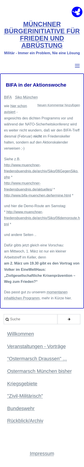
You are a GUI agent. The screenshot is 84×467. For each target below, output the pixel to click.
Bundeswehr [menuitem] (20, 408)
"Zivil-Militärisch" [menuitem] (25, 396)
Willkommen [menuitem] (20, 334)
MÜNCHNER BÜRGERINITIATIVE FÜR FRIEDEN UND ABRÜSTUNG (42, 35)
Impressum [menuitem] (42, 453)
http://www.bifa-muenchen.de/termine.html (37, 195)
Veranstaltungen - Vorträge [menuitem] (36, 346)
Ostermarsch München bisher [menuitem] (39, 371)
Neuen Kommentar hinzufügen (58, 105)
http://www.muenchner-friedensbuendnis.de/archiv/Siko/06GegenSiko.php (41, 171)
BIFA (8, 97)
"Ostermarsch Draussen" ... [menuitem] (37, 358)
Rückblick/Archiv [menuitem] (25, 420)
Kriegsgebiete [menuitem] (22, 383)
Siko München (26, 97)
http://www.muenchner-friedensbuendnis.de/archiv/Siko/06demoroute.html (42, 218)
